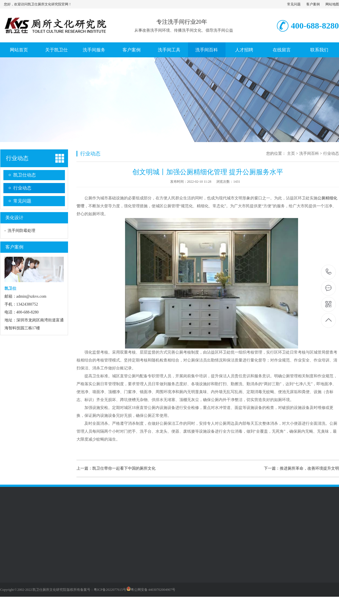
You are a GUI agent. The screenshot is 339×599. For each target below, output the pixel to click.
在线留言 (282, 49)
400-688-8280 (328, 272)
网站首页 (19, 49)
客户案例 (313, 4)
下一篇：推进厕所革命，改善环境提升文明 (301, 468)
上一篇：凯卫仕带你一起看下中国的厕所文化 (116, 468)
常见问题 (294, 4)
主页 (291, 153)
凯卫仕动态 (24, 175)
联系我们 (319, 49)
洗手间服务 (94, 49)
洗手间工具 (169, 49)
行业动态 (17, 158)
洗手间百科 (206, 49)
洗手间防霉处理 (21, 230)
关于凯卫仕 (56, 49)
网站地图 (332, 4)
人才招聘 (244, 49)
